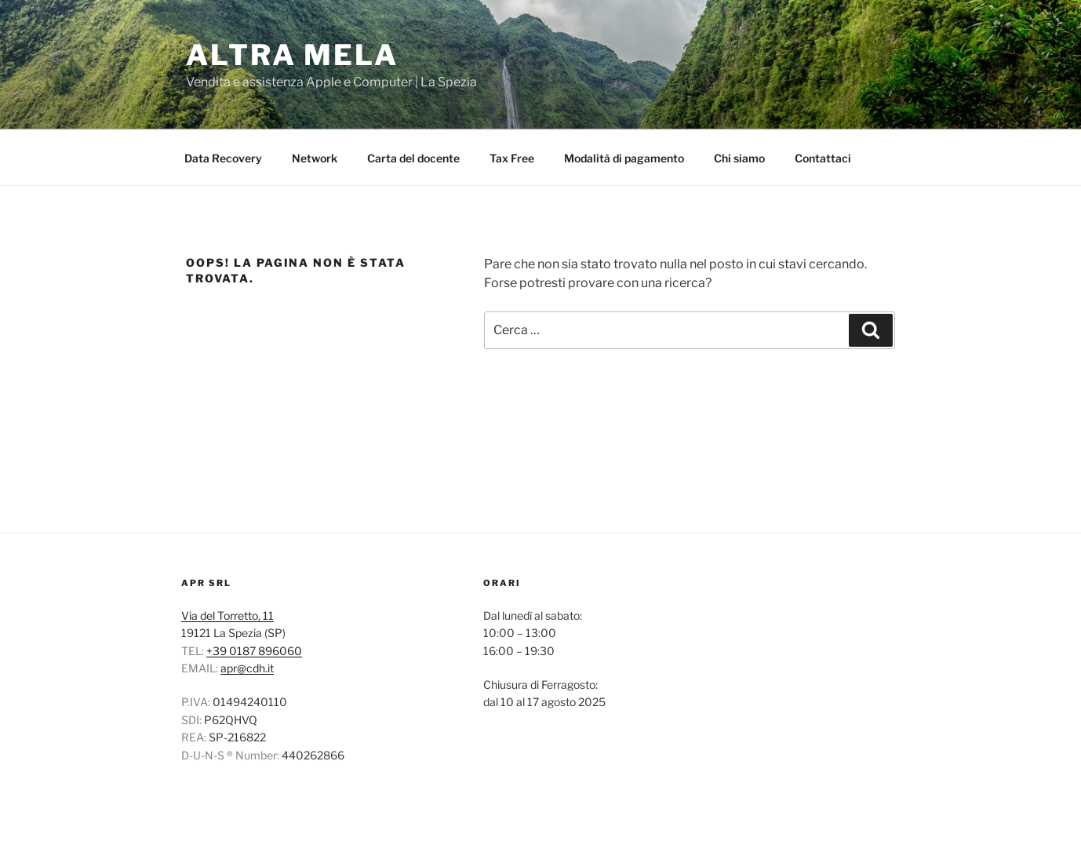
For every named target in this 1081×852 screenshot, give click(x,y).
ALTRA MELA (292, 55)
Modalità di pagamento (624, 158)
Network (314, 158)
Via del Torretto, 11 (227, 615)
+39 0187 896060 (254, 650)
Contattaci (823, 158)
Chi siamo (739, 158)
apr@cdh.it (247, 668)
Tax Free (512, 158)
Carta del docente (413, 158)
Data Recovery (223, 158)
